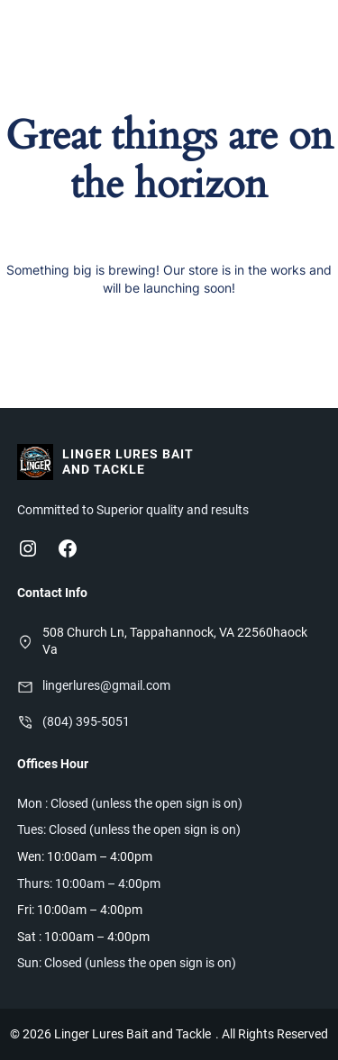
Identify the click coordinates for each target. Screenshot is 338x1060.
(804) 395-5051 (86, 721)
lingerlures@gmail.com (106, 685)
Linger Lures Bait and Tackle (128, 461)
